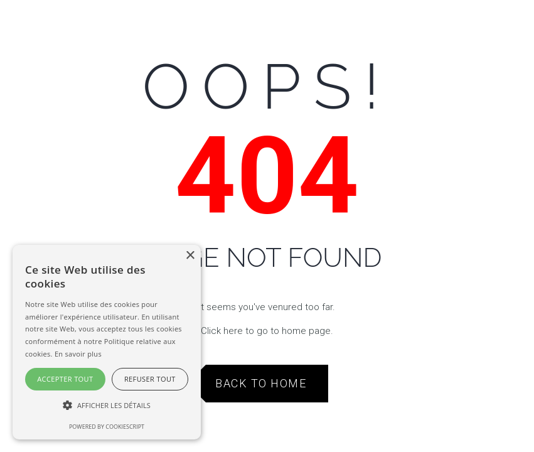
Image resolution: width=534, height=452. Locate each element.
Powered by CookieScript (106, 426)
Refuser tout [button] (150, 379)
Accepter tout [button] (65, 379)
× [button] (190, 256)
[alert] (107, 342)
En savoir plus (78, 353)
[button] (106, 405)
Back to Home (260, 383)
